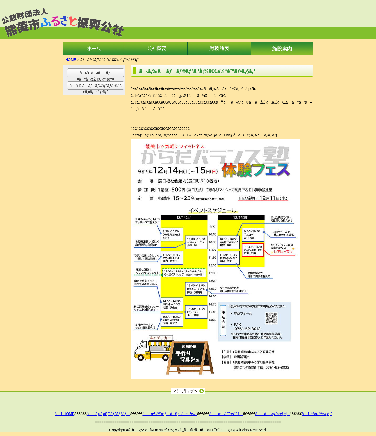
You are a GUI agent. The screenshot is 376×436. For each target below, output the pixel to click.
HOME (70, 60)
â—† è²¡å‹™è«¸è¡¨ (317, 414)
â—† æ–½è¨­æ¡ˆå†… (226, 414)
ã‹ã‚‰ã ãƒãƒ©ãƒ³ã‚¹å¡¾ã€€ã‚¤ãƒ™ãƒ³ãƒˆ (96, 87)
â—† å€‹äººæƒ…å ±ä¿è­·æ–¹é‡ (169, 414)
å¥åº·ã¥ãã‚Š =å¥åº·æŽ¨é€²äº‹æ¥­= (95, 74)
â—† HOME (64, 414)
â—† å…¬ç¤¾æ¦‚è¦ (272, 414)
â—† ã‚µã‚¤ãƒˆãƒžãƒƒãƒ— (108, 414)
